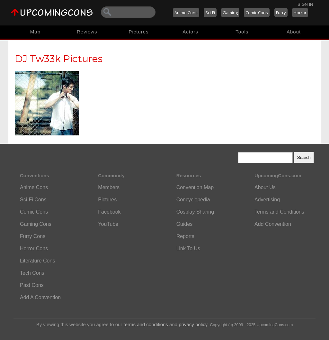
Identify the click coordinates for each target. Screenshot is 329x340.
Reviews (87, 31)
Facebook (109, 212)
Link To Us (188, 248)
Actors (190, 31)
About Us (265, 187)
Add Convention (272, 224)
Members (109, 187)
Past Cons (32, 285)
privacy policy (193, 324)
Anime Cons (186, 12)
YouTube (108, 224)
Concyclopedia (193, 199)
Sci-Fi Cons (33, 199)
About (294, 31)
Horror (300, 12)
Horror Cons (34, 248)
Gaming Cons (35, 224)
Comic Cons (256, 12)
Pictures (138, 31)
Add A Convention (40, 297)
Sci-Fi (210, 12)
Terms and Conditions (279, 212)
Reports (185, 236)
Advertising (267, 199)
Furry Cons (32, 236)
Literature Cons (37, 260)
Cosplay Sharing (195, 212)
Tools (242, 31)
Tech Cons (32, 273)
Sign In (305, 4)
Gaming (230, 12)
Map (35, 31)
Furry (281, 12)
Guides (184, 224)
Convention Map (195, 187)
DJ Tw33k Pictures (58, 59)
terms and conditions (146, 324)
